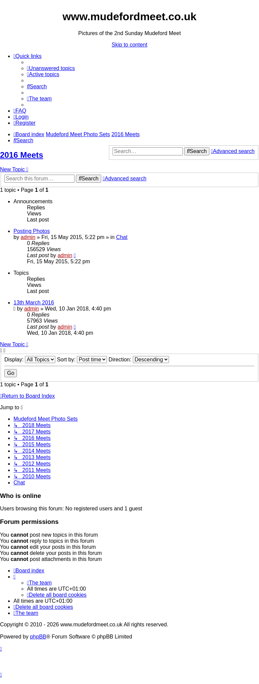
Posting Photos (31, 231)
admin (28, 237)
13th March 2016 (33, 302)
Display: (29, 359)
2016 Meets (21, 154)
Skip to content (129, 45)
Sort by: (82, 359)
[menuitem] (51, 68)
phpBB (38, 637)
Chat (121, 237)
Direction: (139, 359)
